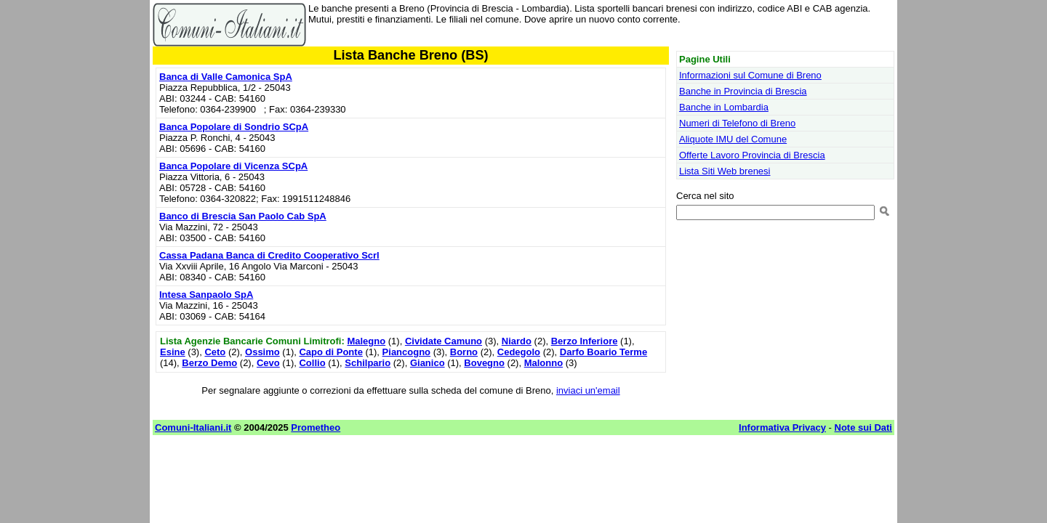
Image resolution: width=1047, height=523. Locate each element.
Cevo (268, 362)
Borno (464, 351)
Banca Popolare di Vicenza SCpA (233, 166)
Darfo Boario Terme (603, 351)
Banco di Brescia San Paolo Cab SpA (242, 216)
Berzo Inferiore (584, 341)
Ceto (214, 351)
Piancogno (406, 351)
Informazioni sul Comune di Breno (750, 75)
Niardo (516, 341)
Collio (312, 362)
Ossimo (262, 351)
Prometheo (315, 427)
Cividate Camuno (443, 341)
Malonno (543, 362)
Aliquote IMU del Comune (733, 139)
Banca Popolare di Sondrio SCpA (233, 126)
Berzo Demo (209, 362)
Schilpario (367, 362)
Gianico (427, 362)
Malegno (366, 341)
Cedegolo (518, 351)
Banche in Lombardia (724, 107)
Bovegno (484, 362)
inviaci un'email (588, 390)
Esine (172, 351)
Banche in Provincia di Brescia (743, 91)
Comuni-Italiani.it (193, 427)
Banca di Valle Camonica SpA (225, 76)
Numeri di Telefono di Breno (737, 123)
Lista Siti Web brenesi (725, 171)
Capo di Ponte (330, 351)
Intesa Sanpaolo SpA (206, 294)
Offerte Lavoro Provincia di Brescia (752, 155)
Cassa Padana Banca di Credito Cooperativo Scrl (269, 255)
